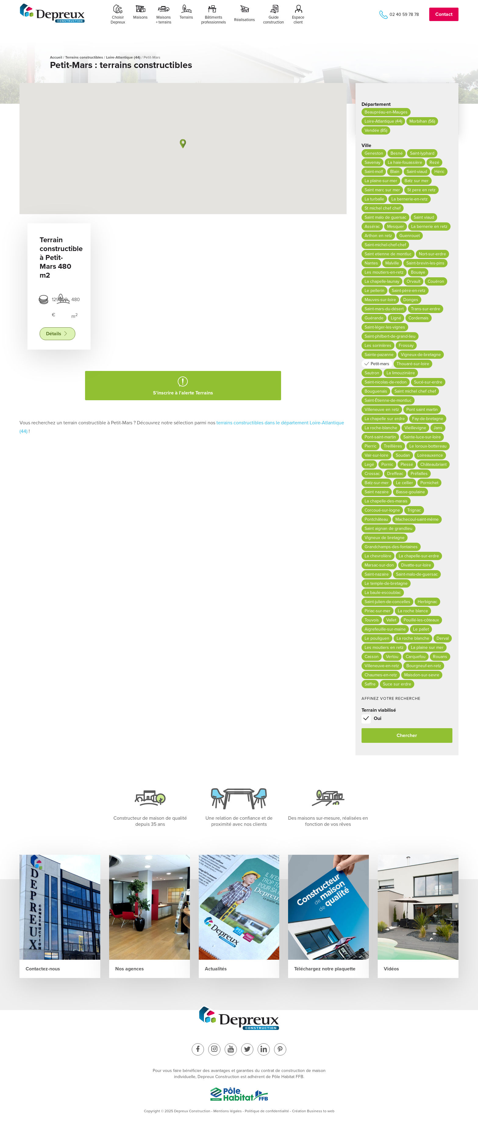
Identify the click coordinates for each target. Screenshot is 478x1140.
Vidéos (391, 969)
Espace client (298, 20)
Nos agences (129, 969)
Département (376, 104)
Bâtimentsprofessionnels (213, 20)
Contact (443, 14)
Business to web (320, 1111)
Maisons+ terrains (163, 20)
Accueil (56, 57)
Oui (377, 718)
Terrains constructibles (84, 57)
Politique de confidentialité (267, 1111)
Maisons (140, 20)
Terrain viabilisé (379, 710)
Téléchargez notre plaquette (324, 969)
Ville (366, 145)
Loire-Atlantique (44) (123, 57)
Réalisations (244, 19)
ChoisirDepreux (118, 20)
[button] (183, 144)
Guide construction (273, 20)
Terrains (186, 20)
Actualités (216, 969)
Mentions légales (227, 1111)
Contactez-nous (43, 969)
